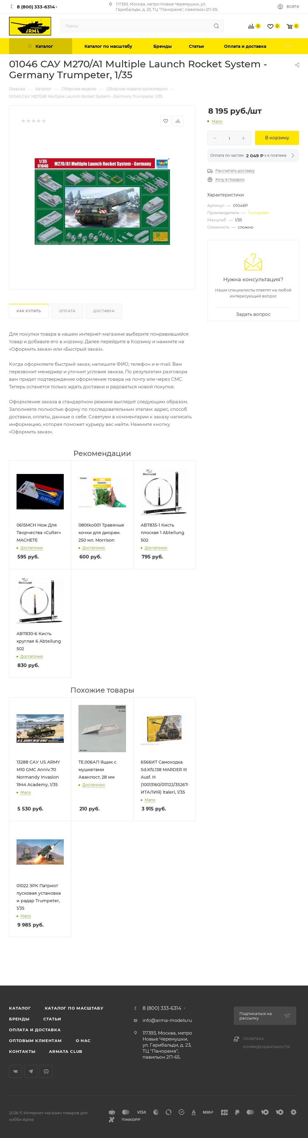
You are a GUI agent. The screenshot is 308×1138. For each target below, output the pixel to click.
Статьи (52, 1019)
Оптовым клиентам (35, 1040)
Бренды (19, 1019)
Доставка (103, 311)
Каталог (20, 1008)
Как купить (29, 311)
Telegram (30, 1071)
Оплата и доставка (35, 1029)
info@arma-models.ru (167, 1020)
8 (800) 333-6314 (162, 1008)
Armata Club (65, 1051)
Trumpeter (258, 212)
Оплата (67, 311)
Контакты (22, 1051)
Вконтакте (15, 1071)
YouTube (46, 1071)
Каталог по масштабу (74, 1008)
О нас (83, 1040)
